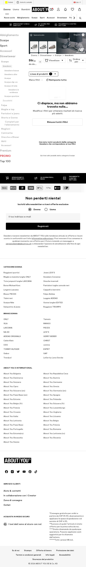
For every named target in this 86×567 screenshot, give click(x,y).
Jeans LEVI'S (49, 272)
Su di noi (15, 550)
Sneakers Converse (51, 277)
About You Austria (51, 378)
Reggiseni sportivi (11, 272)
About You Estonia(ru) (14, 433)
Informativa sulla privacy (42, 238)
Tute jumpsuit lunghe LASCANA (18, 281)
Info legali (50, 555)
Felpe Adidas (49, 294)
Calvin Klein (9, 340)
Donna (7, 9)
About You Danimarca (13, 378)
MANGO (47, 323)
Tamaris (47, 319)
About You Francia (12, 408)
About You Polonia (51, 425)
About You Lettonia (12, 420)
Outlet (9, 2)
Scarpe (58, 55)
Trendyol (7, 358)
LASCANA (8, 328)
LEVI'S (46, 332)
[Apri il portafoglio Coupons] (51, 9)
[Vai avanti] (74, 18)
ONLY (6, 319)
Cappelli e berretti (51, 290)
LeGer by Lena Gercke (53, 358)
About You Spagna (51, 395)
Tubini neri (8, 298)
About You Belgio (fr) (13, 403)
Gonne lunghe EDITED (53, 302)
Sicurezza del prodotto (43, 559)
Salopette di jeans (12, 307)
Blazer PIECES (10, 294)
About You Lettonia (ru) (54, 433)
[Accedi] (58, 9)
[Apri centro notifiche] (65, 9)
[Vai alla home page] (43, 9)
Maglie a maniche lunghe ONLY (17, 277)
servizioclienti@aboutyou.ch (18, 244)
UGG (6, 345)
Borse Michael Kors (12, 285)
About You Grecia (51, 386)
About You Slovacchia (13, 438)
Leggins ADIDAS (50, 298)
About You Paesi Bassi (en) (15, 395)
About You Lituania (52, 416)
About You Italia (11, 416)
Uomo (16, 9)
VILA (5, 323)
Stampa (27, 550)
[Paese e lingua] (77, 2)
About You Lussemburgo (54, 408)
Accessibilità (64, 555)
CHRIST (46, 340)
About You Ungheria (52, 412)
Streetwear (46, 55)
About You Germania (52, 382)
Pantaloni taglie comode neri (56, 285)
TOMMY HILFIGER (11, 349)
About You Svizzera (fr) (53, 403)
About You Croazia (12, 412)
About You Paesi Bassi (13, 425)
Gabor (6, 353)
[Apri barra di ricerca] (79, 18)
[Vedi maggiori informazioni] (37, 35)
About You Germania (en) (54, 391)
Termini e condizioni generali (28, 555)
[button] (54, 60)
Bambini (25, 9)
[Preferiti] (72, 9)
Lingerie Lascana (11, 290)
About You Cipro (11, 386)
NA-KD (6, 332)
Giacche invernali (50, 281)
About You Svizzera (12, 382)
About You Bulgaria (12, 373)
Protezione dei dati (65, 550)
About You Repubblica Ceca (55, 373)
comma (46, 345)
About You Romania (52, 429)
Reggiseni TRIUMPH (52, 307)
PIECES (46, 328)
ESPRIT (46, 349)
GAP (45, 353)
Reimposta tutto (56, 80)
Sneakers (69, 55)
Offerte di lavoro (44, 550)
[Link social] (6, 471)
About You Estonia (12, 399)
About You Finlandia (52, 399)
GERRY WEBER (50, 336)
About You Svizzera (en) (14, 391)
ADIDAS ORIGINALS (12, 336)
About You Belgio (51, 420)
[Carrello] (79, 9)
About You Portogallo (13, 429)
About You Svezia (11, 442)
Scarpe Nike (9, 302)
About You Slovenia (52, 438)
